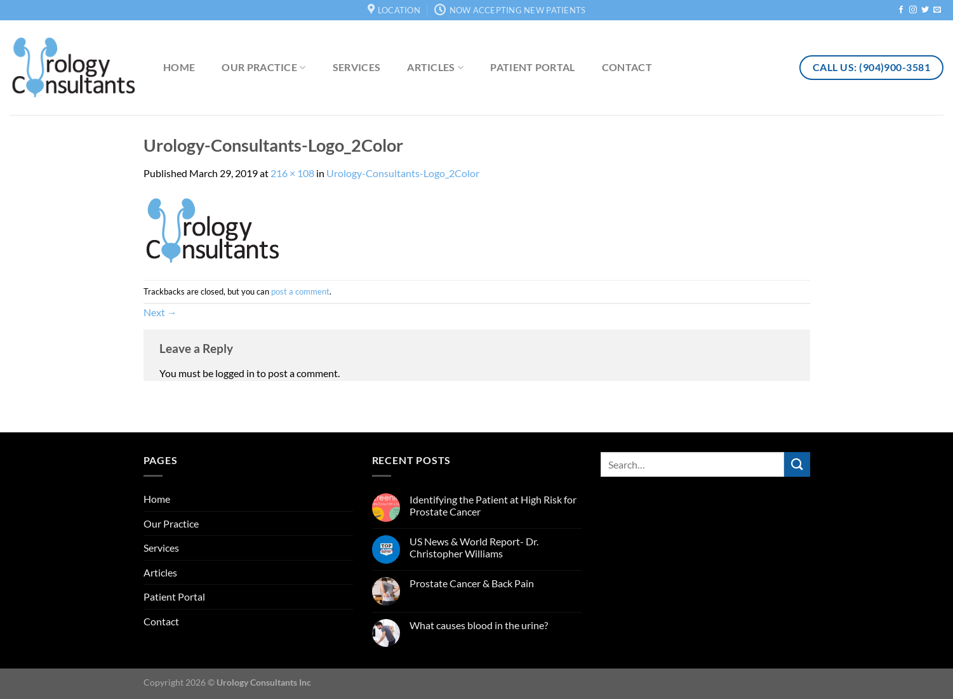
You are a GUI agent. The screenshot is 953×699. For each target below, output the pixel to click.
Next (160, 312)
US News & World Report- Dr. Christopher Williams (474, 547)
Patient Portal (532, 67)
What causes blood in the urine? (479, 625)
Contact (627, 67)
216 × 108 (292, 173)
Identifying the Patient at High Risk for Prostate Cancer (493, 505)
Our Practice (263, 67)
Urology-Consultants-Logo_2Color (402, 173)
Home (179, 67)
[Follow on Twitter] (925, 10)
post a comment (300, 291)
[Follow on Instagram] (913, 10)
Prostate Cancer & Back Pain (472, 583)
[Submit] (797, 464)
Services (357, 67)
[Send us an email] (937, 10)
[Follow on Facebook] (901, 10)
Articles (435, 67)
